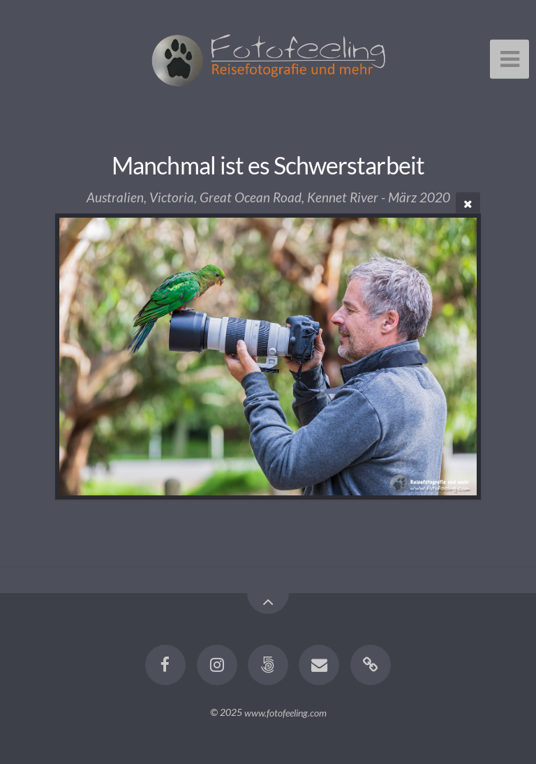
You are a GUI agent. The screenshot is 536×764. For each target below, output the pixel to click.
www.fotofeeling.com (285, 712)
